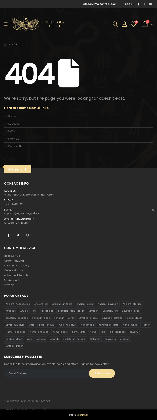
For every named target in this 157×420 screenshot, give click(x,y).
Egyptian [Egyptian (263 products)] (93, 310)
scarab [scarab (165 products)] (54, 339)
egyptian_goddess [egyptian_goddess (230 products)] (17, 318)
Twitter (18, 235)
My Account (11, 280)
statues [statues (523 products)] (124, 339)
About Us (13, 123)
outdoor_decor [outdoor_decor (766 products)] (14, 339)
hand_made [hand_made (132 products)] (130, 324)
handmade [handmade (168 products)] (87, 324)
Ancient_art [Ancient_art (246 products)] (41, 304)
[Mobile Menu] (7, 24)
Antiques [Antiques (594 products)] (11, 310)
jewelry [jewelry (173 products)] (134, 331)
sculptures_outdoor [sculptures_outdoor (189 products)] (74, 339)
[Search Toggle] (115, 24)
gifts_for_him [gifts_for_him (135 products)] (47, 324)
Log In (129, 4)
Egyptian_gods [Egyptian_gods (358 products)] (41, 318)
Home (12, 116)
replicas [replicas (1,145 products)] (41, 339)
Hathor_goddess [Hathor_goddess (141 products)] (15, 331)
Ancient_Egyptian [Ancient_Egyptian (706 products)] (108, 304)
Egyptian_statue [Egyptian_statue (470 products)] (88, 318)
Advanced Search (16, 275)
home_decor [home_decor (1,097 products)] (60, 331)
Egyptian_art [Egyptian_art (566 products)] (110, 310)
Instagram (27, 235)
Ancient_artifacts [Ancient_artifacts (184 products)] (62, 304)
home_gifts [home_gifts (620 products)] (78, 331)
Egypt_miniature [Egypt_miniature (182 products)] (15, 324)
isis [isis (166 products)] (103, 331)
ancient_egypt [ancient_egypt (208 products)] (85, 304)
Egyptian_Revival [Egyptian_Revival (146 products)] (64, 318)
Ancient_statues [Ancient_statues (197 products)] (132, 304)
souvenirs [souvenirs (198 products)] (110, 339)
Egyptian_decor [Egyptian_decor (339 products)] (131, 310)
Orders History (13, 270)
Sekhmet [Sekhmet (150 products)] (95, 339)
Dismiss (82, 415)
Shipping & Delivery (16, 265)
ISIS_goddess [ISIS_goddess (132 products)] (118, 331)
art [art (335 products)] (34, 310)
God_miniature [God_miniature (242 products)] (68, 324)
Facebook (8, 235)
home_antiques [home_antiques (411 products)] (39, 331)
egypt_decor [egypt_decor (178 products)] (134, 318)
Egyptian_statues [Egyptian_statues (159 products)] (112, 318)
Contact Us (15, 146)
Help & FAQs (12, 256)
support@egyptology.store (22, 213)
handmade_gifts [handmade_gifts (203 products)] (108, 324)
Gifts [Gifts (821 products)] (31, 324)
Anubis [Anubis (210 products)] (24, 310)
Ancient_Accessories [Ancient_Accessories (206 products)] (18, 304)
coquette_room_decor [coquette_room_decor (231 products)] (71, 310)
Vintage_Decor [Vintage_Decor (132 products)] (14, 345)
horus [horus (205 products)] (93, 331)
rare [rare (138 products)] (29, 339)
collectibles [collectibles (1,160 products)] (46, 310)
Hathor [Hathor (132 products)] (146, 324)
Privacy (9, 285)
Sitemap (13, 138)
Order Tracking (14, 261)
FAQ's (11, 131)
